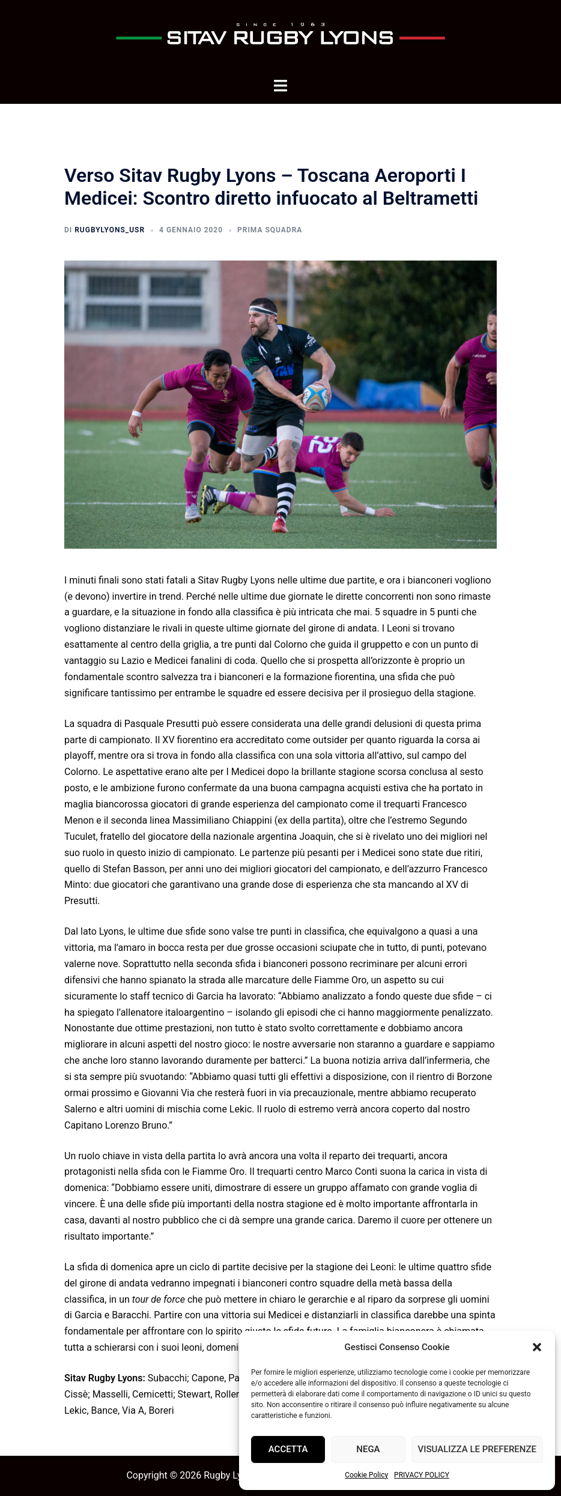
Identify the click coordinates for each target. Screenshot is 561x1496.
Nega (368, 1449)
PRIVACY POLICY (421, 1475)
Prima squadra (269, 230)
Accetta (288, 1449)
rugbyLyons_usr (109, 230)
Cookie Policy (366, 1475)
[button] (537, 1347)
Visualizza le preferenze (477, 1449)
